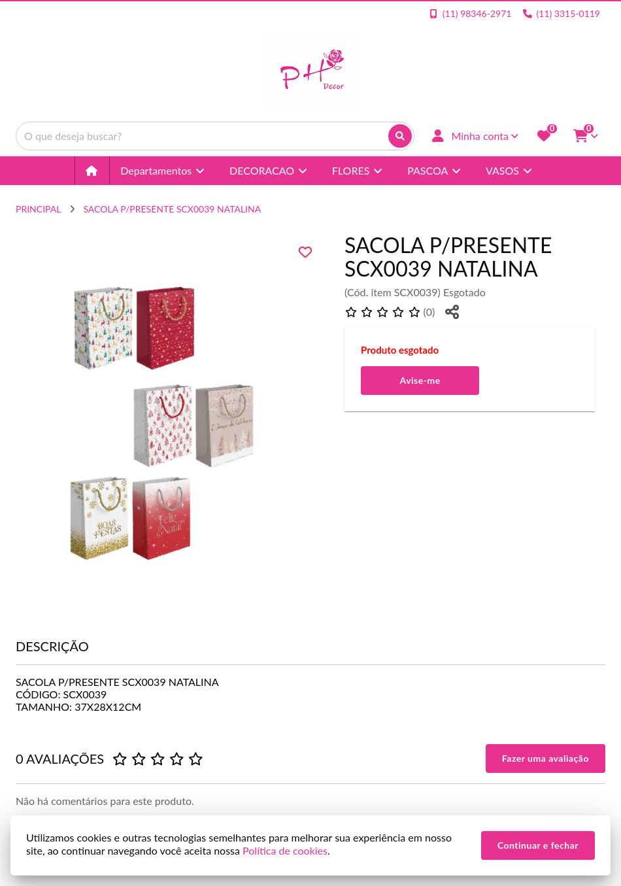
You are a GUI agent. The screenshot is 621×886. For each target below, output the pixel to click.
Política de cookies (285, 850)
